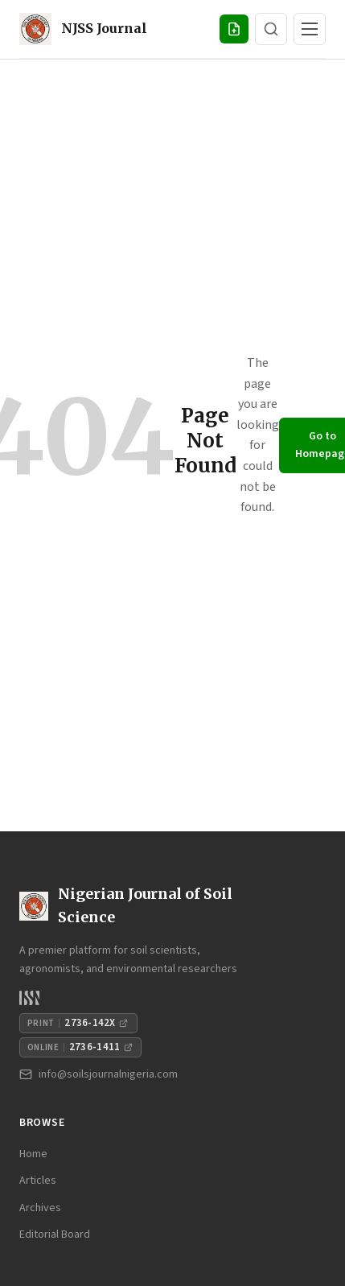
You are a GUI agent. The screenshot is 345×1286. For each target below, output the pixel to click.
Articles (37, 1181)
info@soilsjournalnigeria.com (98, 1074)
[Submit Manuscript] (234, 28)
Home (33, 1154)
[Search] (271, 29)
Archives (40, 1208)
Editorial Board (54, 1234)
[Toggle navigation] (310, 29)
